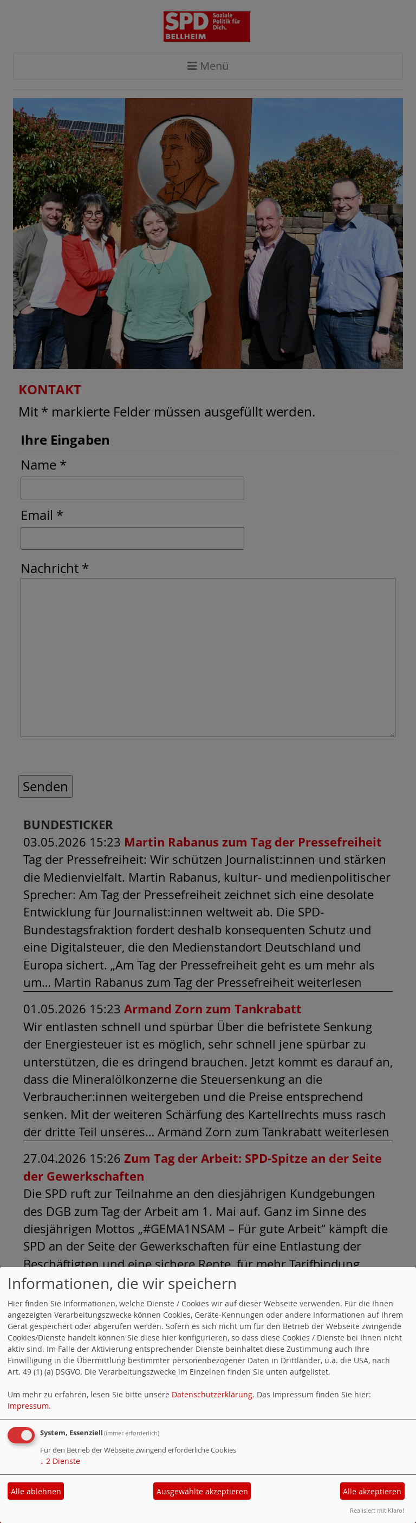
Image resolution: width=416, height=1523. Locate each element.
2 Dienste (60, 1461)
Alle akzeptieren (372, 1491)
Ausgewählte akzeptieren (202, 1491)
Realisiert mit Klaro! (377, 1510)
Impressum (28, 1406)
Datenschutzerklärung (212, 1394)
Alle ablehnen (36, 1491)
